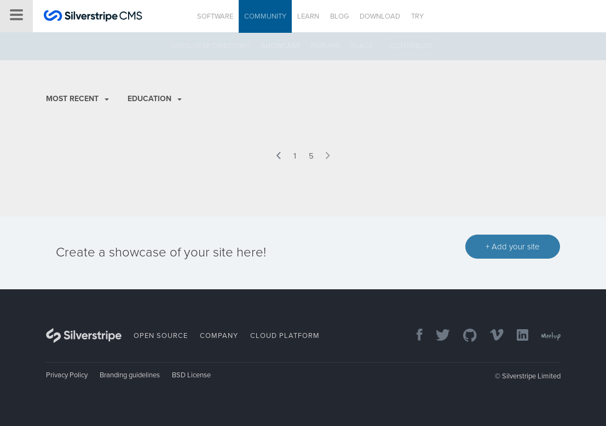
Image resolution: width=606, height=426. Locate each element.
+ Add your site (513, 247)
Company (219, 335)
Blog (339, 16)
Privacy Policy (67, 375)
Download (380, 16)
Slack (362, 46)
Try (417, 16)
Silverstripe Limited (531, 376)
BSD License (191, 375)
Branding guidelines (130, 375)
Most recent (77, 98)
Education (155, 98)
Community (265, 16)
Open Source (161, 335)
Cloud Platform (285, 335)
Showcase (280, 46)
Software (215, 16)
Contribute (411, 46)
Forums (325, 46)
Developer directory (210, 46)
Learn (308, 16)
